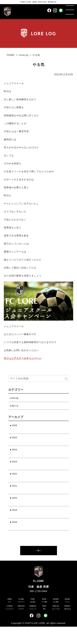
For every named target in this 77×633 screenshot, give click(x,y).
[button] (66, 379)
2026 (13, 425)
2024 (13, 449)
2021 (13, 486)
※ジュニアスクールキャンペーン (22, 358)
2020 (13, 498)
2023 (13, 461)
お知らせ (14, 405)
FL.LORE (38, 574)
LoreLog (23, 55)
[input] (38, 378)
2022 (13, 474)
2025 (13, 437)
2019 (13, 510)
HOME (10, 55)
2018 (13, 522)
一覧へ (38, 550)
